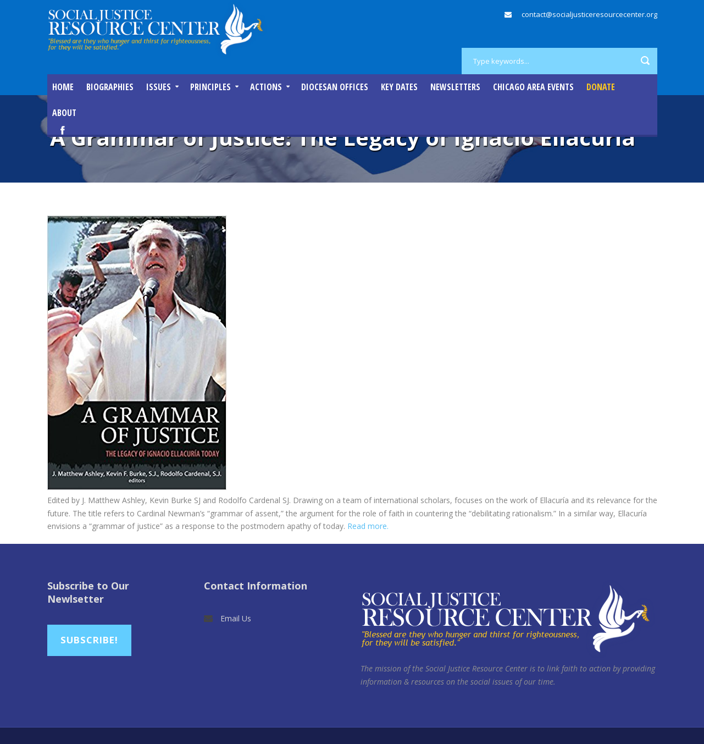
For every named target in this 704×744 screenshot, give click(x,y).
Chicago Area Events (533, 87)
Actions (266, 87)
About (64, 113)
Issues (158, 87)
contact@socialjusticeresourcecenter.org (589, 14)
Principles (210, 87)
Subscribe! (89, 639)
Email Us (235, 618)
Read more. (368, 526)
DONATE (600, 87)
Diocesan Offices (334, 87)
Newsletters (455, 87)
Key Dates (399, 87)
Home (63, 87)
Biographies (110, 87)
